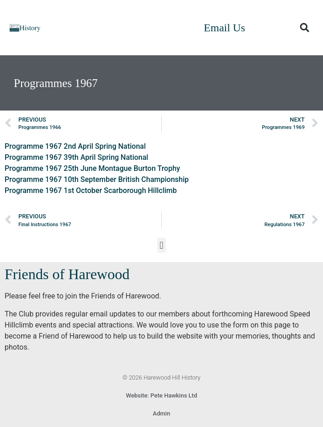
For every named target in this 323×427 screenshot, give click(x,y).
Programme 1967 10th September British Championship (97, 179)
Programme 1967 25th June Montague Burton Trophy (92, 168)
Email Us (224, 28)
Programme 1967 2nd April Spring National (75, 146)
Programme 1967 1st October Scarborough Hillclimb (91, 190)
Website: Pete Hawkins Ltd (161, 395)
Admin (161, 413)
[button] (304, 27)
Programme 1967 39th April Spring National (76, 157)
